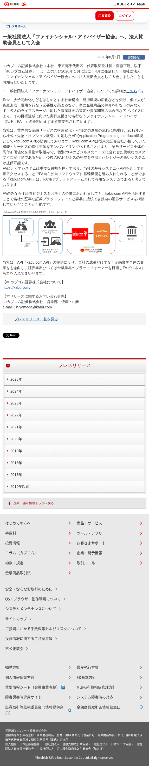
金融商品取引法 (18, 573)
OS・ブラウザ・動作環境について (33, 599)
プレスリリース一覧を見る (36, 319)
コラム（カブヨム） (21, 553)
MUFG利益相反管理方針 (96, 687)
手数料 (10, 533)
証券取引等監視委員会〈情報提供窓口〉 (34, 710)
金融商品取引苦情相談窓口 (98, 707)
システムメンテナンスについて (30, 609)
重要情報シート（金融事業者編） (32, 687)
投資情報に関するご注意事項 (29, 638)
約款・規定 (14, 563)
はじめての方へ (18, 523)
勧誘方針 (12, 667)
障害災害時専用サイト (23, 697)
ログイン (125, 15)
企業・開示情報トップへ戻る (33, 503)
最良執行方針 (88, 667)
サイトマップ (16, 619)
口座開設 (104, 15)
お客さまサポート (91, 543)
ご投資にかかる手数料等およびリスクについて (43, 629)
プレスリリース (16, 26)
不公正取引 (14, 649)
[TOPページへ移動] (129, 4)
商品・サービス (89, 523)
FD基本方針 (86, 677)
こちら (134, 91)
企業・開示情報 (89, 553)
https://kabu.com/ (16, 287)
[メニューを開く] (140, 15)
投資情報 (12, 543)
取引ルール (86, 563)
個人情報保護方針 (19, 677)
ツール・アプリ (89, 533)
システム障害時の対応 (95, 697)
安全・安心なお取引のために (29, 589)
